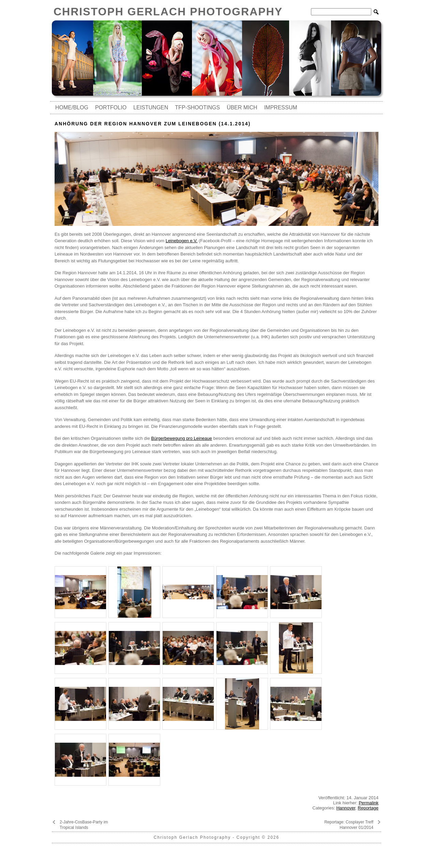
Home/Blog (71, 107)
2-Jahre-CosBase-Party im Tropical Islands (84, 825)
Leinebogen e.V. (182, 240)
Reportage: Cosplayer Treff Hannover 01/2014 (348, 825)
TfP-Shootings (197, 107)
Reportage (368, 807)
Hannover (345, 807)
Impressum (280, 107)
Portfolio (110, 107)
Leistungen (150, 107)
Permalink (368, 802)
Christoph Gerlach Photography (168, 11)
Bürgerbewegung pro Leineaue (181, 438)
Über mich (242, 107)
